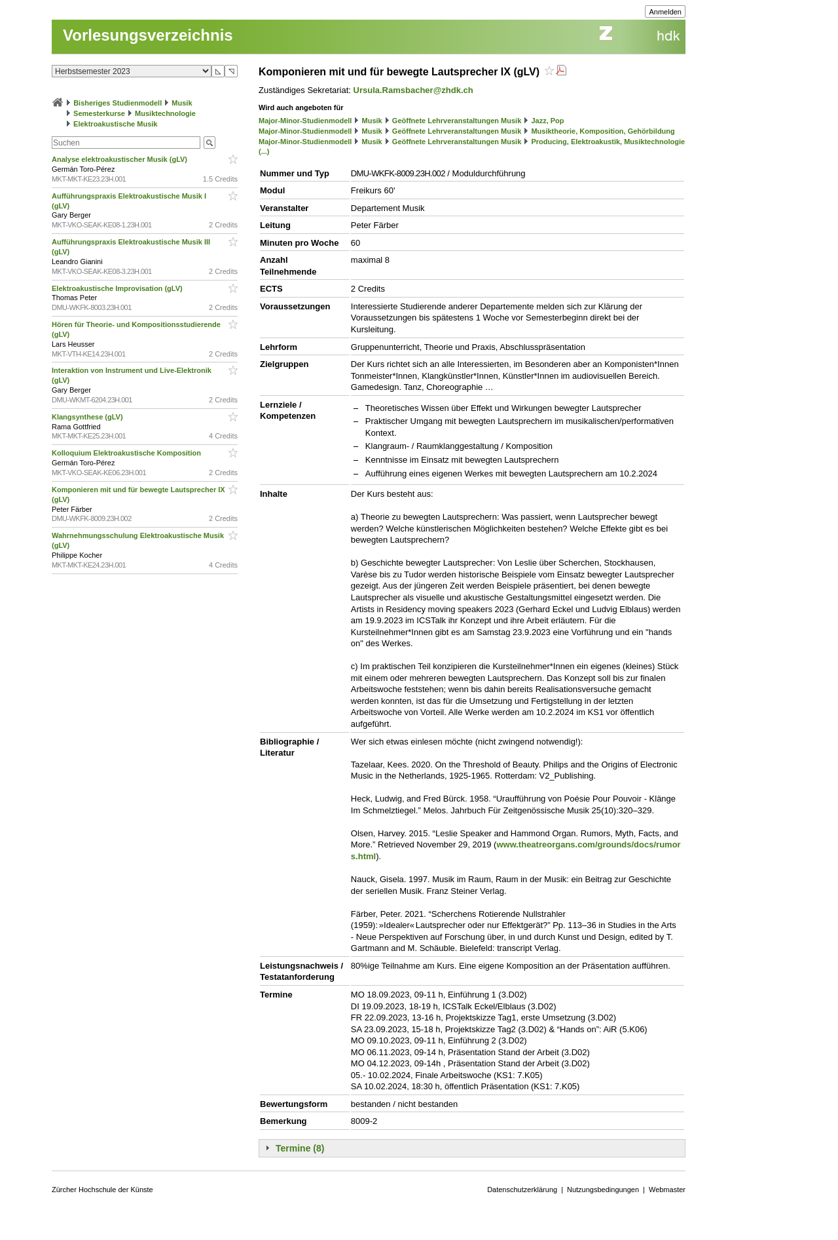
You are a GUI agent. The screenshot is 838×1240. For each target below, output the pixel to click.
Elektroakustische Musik (115, 124)
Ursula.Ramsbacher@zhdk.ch (413, 90)
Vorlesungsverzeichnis (148, 35)
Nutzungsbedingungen (603, 1189)
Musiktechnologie (165, 113)
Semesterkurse (99, 113)
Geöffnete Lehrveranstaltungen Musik (456, 121)
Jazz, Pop (547, 121)
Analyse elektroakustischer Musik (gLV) (120, 159)
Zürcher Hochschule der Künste (102, 1189)
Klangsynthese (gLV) (88, 417)
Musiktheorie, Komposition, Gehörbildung (602, 131)
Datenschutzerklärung (522, 1189)
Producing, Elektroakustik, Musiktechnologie (608, 141)
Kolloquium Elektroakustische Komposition (127, 453)
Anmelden (665, 12)
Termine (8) (300, 1148)
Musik (182, 103)
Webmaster (667, 1189)
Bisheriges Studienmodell (117, 103)
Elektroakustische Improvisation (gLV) (118, 288)
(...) (264, 151)
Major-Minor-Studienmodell (305, 121)
